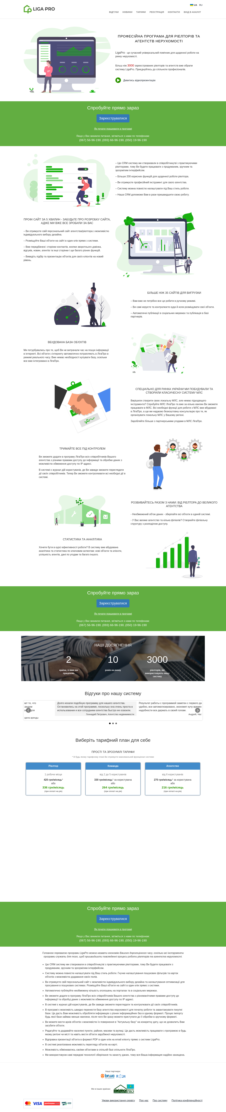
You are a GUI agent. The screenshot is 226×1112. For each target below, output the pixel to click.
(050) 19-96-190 (136, 140)
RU (200, 5)
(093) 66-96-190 (113, 140)
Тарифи (141, 12)
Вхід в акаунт (192, 12)
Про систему (160, 1100)
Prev (28, 710)
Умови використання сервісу (118, 1100)
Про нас (143, 1100)
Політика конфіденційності (187, 1100)
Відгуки (114, 12)
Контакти (174, 12)
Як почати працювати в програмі (113, 128)
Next (197, 710)
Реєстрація (157, 12)
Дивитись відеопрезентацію (135, 80)
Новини (127, 12)
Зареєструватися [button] (113, 118)
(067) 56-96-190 (90, 140)
